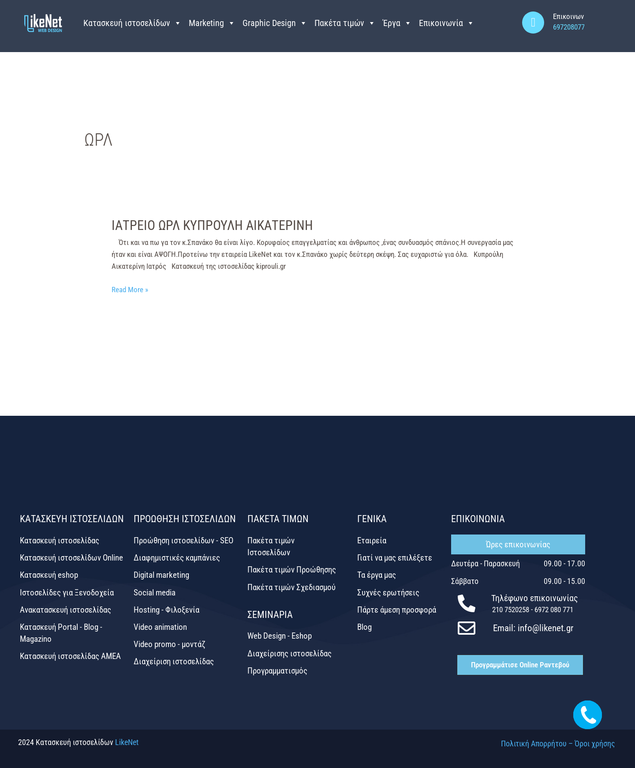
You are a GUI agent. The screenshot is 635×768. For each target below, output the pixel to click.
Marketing (212, 23)
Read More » (130, 289)
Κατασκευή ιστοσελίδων (132, 23)
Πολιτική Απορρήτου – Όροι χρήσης (558, 743)
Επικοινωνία (446, 23)
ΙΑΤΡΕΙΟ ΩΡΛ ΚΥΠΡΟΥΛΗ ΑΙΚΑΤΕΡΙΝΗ (212, 225)
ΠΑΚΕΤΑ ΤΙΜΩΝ (278, 518)
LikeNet (126, 742)
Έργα (397, 23)
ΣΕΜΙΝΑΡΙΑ (270, 614)
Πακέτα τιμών (345, 23)
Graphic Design (275, 23)
